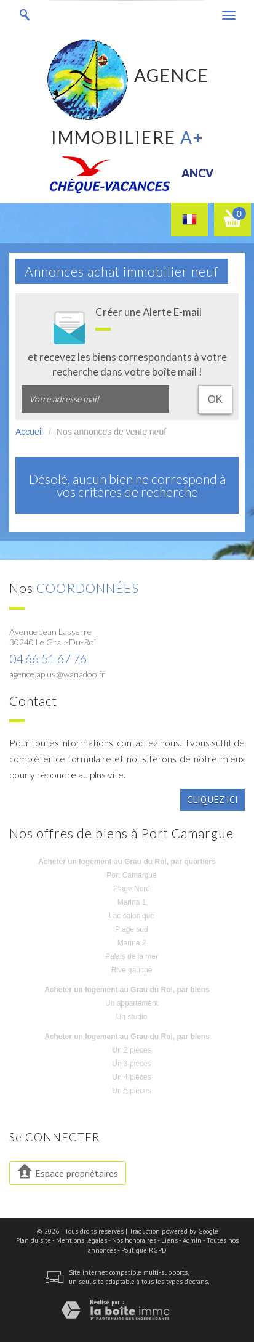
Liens (169, 1240)
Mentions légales (81, 1240)
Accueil (29, 432)
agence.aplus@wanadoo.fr (57, 674)
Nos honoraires (134, 1240)
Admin (192, 1240)
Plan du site (33, 1240)
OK (215, 399)
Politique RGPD (144, 1250)
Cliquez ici (212, 799)
